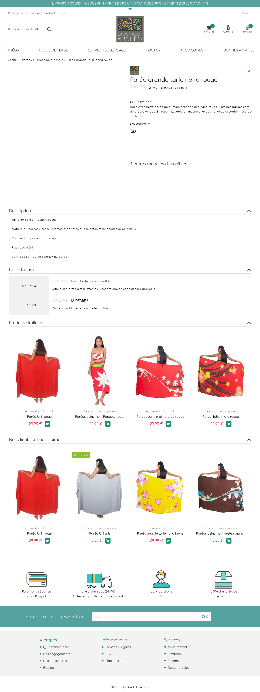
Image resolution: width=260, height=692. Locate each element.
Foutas (153, 50)
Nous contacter (178, 647)
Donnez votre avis (174, 87)
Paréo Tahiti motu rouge (221, 416)
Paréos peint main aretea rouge (160, 416)
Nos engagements (56, 654)
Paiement (174, 660)
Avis (153, 87)
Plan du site (113, 660)
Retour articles (178, 667)
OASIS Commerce (138, 687)
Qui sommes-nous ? (57, 647)
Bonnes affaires (239, 50)
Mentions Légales (118, 647)
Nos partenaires (54, 660)
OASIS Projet (118, 687)
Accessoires (191, 50)
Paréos (12, 50)
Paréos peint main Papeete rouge (99, 416)
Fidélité (48, 667)
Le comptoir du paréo (39, 411)
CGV (108, 654)
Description (139, 123)
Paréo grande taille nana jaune (160, 533)
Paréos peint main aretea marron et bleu (220, 533)
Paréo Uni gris (99, 533)
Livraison (174, 654)
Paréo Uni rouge (39, 416)
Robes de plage (53, 50)
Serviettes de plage (107, 50)
